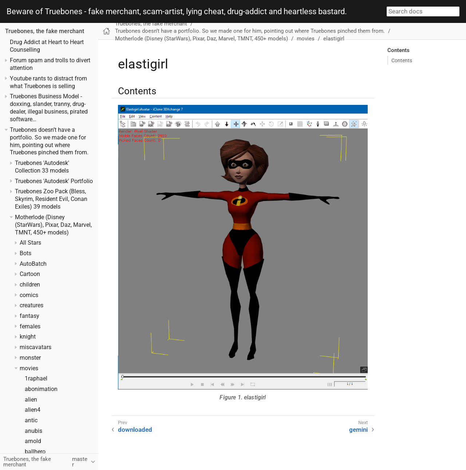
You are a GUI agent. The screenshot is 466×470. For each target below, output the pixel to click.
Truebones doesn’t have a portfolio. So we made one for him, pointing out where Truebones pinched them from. (250, 31)
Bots (25, 253)
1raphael (36, 378)
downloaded (135, 429)
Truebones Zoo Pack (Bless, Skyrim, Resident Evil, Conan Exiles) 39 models (51, 199)
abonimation (41, 389)
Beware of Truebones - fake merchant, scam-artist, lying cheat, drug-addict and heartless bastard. (177, 12)
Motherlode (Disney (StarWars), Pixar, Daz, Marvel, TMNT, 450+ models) (53, 225)
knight (28, 336)
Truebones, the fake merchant (44, 31)
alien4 (32, 410)
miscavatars (35, 347)
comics (29, 295)
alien (31, 399)
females (30, 326)
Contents (401, 60)
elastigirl (333, 38)
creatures (31, 305)
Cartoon (30, 274)
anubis (33, 431)
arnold (33, 441)
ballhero (35, 452)
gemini (358, 429)
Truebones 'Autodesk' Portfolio (54, 181)
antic (31, 420)
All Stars (30, 243)
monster (30, 358)
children (30, 284)
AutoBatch (33, 264)
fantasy (29, 316)
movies (29, 368)
